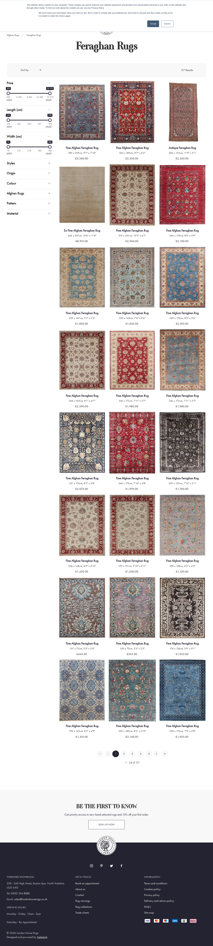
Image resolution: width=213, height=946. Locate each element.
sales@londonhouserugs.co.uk (30, 899)
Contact (79, 895)
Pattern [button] (11, 203)
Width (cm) (14, 136)
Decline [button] (167, 24)
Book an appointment (87, 883)
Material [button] (12, 213)
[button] (29, 83)
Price (10, 83)
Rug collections (83, 907)
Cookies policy (152, 889)
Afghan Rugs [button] (15, 193)
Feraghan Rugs (34, 35)
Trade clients (82, 912)
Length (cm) (14, 109)
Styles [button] (11, 163)
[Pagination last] (164, 754)
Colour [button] (11, 183)
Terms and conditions (155, 883)
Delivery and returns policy (159, 901)
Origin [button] (11, 173)
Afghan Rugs (13, 35)
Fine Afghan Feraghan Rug (82, 148)
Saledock (42, 937)
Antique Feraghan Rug (182, 148)
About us (80, 889)
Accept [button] (153, 24)
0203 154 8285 (20, 893)
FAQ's (147, 907)
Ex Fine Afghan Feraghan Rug (82, 230)
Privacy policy (152, 895)
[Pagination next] (156, 754)
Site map (149, 912)
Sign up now (106, 824)
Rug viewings (82, 901)
